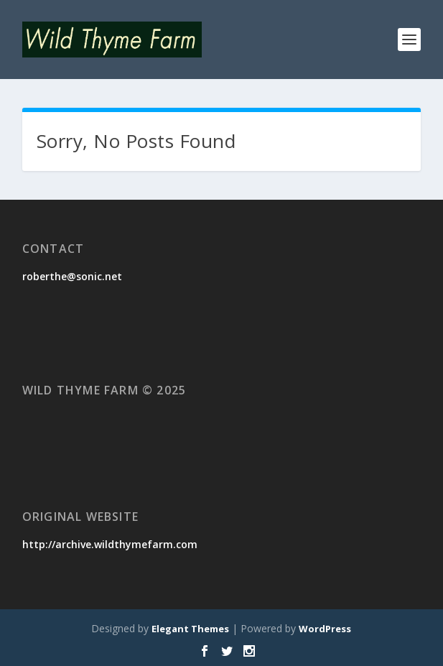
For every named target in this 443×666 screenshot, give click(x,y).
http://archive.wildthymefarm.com (109, 544)
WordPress (325, 628)
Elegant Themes (190, 628)
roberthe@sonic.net (72, 276)
